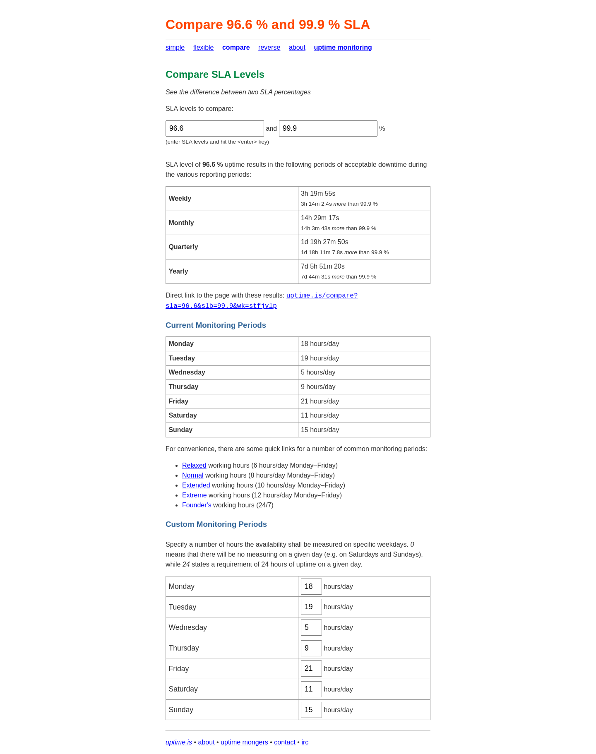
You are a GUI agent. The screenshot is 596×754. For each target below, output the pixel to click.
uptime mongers (244, 742)
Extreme (194, 495)
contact (285, 742)
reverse (269, 47)
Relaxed (194, 465)
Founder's (196, 505)
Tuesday (182, 607)
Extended (196, 485)
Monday (181, 586)
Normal (193, 475)
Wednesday (187, 627)
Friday (178, 669)
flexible (203, 47)
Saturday (182, 689)
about (297, 47)
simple (175, 47)
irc (304, 742)
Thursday (183, 648)
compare (236, 47)
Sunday (180, 710)
